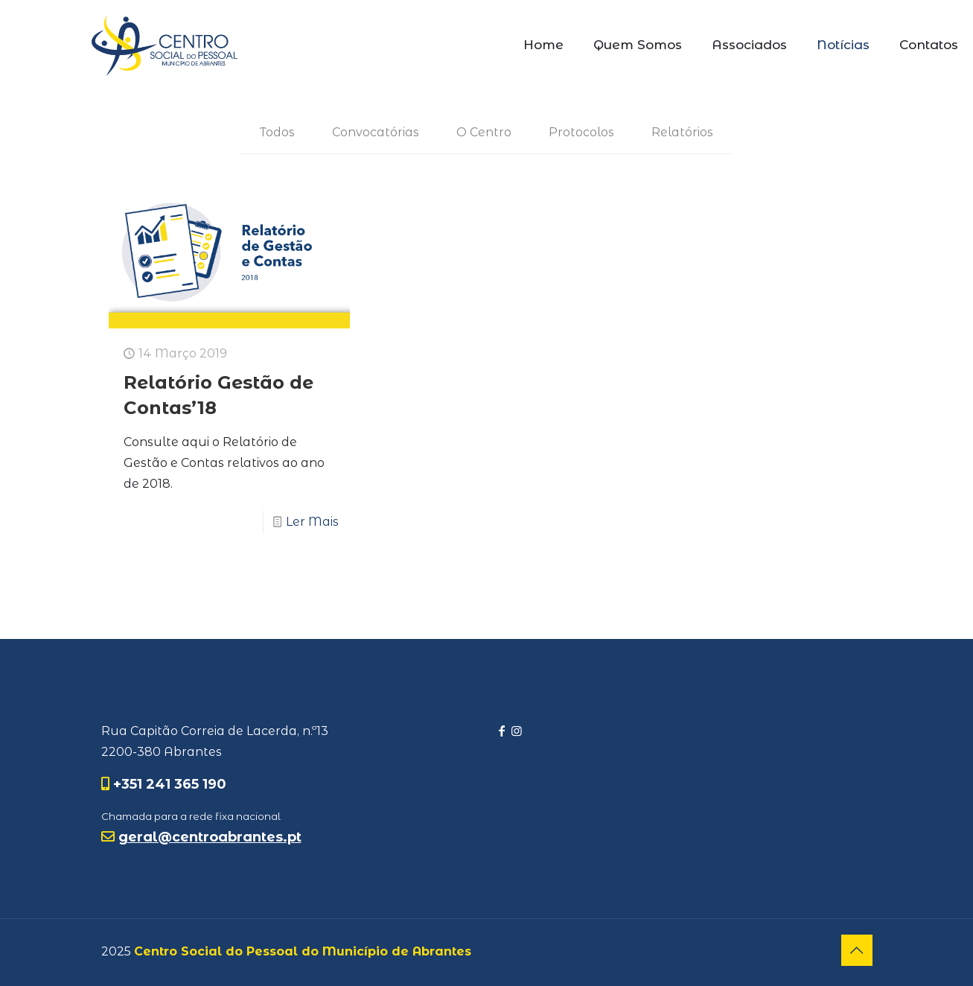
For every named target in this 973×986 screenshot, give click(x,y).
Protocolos (581, 132)
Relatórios (682, 132)
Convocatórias (375, 132)
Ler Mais (312, 522)
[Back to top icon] (856, 950)
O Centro (483, 132)
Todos (277, 132)
